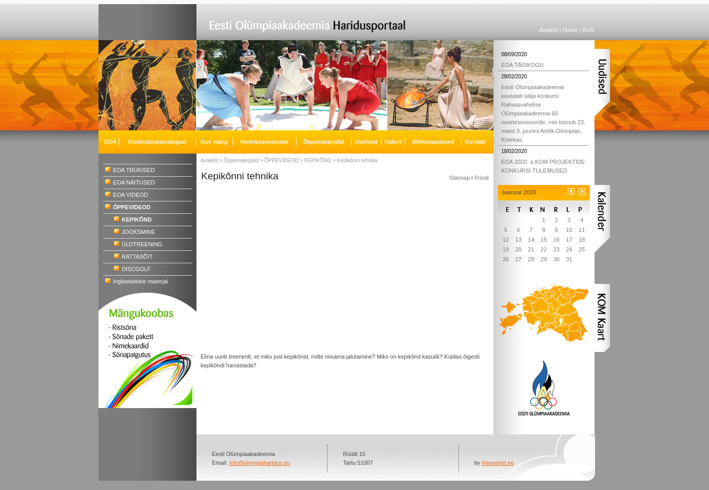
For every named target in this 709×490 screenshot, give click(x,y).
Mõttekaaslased (433, 142)
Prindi (481, 178)
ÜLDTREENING (142, 244)
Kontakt (475, 142)
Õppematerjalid (241, 160)
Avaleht (548, 30)
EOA (110, 142)
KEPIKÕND (317, 160)
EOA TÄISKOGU (522, 65)
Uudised (366, 142)
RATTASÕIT (137, 257)
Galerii (393, 142)
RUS (588, 30)
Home (570, 30)
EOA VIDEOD (130, 195)
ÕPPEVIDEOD (282, 160)
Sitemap (459, 178)
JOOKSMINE (138, 232)
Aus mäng (214, 142)
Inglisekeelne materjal (140, 281)
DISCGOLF (136, 269)
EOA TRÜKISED (134, 170)
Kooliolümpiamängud (157, 142)
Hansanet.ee (498, 463)
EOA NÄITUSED (134, 182)
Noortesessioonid (264, 142)
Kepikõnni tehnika (357, 160)
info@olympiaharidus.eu (259, 463)
